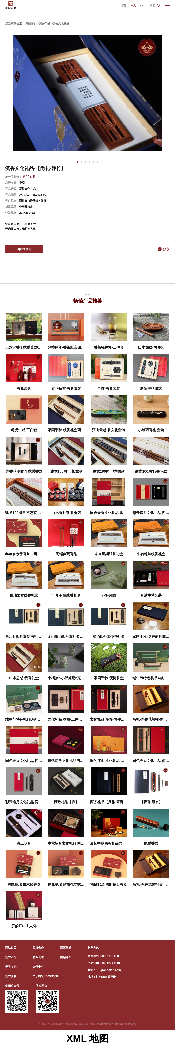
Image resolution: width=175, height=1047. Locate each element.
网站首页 (10, 947)
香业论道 (38, 957)
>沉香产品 (43, 23)
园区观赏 (65, 947)
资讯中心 (38, 966)
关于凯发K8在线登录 (46, 976)
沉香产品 (10, 957)
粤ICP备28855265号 (125, 1024)
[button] (77, 162)
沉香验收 (10, 976)
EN (142, 5)
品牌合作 (38, 947)
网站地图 (65, 957)
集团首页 (31, 23)
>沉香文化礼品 (60, 23)
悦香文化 (10, 966)
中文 (133, 5)
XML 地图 (88, 1038)
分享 (166, 249)
